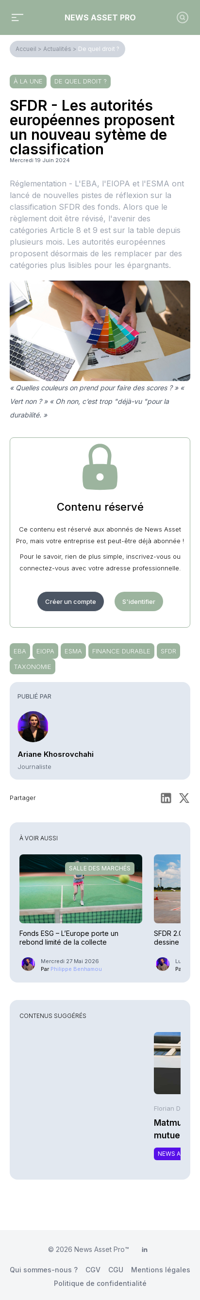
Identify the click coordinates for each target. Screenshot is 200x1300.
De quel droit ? (98, 48)
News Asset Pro (100, 17)
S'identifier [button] (138, 601)
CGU (115, 1270)
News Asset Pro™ (101, 1249)
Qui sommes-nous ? (44, 1270)
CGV (92, 1270)
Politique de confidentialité (100, 1283)
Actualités (57, 48)
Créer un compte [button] (70, 601)
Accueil (26, 48)
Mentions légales (160, 1270)
